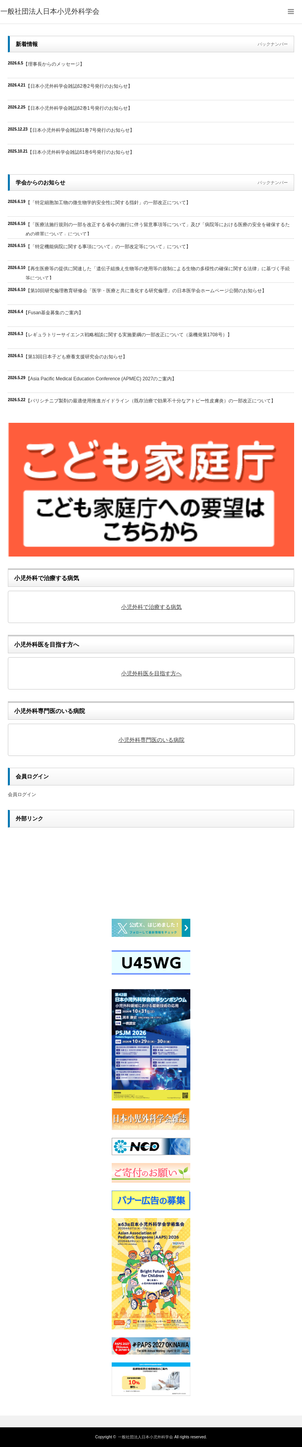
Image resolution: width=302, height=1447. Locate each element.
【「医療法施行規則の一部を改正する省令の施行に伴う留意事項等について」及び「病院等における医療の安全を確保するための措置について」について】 (158, 229)
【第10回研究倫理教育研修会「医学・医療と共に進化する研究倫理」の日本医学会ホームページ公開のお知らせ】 (146, 290)
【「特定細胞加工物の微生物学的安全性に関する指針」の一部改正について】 (108, 202)
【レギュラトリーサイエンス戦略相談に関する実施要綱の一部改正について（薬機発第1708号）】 (127, 334)
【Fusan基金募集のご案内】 (53, 312)
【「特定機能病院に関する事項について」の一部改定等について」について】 (108, 246)
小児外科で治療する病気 (151, 607)
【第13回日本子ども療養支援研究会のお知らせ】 (75, 356)
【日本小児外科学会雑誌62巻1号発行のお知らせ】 (79, 108)
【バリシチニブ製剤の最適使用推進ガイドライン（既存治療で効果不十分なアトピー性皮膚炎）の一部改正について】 (151, 401)
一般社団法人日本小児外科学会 (145, 1437)
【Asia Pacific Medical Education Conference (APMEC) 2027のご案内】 (101, 379)
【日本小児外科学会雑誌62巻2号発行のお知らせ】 (79, 86)
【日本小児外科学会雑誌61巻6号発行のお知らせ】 (81, 152)
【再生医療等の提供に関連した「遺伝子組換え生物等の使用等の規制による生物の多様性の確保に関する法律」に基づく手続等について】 (158, 273)
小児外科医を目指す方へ (151, 673)
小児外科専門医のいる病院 (151, 740)
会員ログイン (22, 794)
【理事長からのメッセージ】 (54, 64)
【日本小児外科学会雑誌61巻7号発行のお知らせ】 (81, 130)
